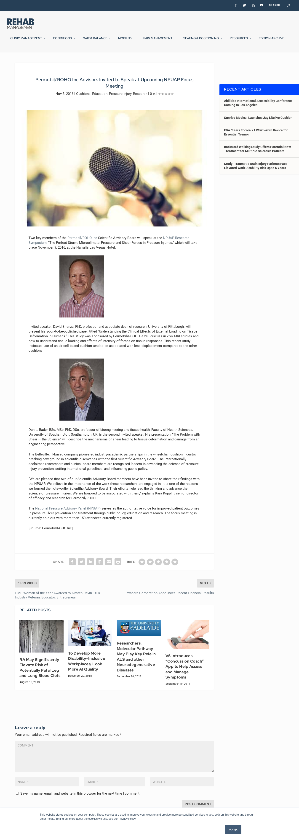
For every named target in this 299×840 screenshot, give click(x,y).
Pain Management (157, 41)
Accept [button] (233, 829)
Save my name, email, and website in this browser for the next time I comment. (80, 804)
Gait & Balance (95, 41)
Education (99, 104)
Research (140, 104)
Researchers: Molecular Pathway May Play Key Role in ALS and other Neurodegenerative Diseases (136, 667)
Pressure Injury (120, 104)
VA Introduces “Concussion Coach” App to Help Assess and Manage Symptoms (185, 677)
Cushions (83, 104)
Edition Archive (271, 41)
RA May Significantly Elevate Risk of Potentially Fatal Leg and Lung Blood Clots (39, 678)
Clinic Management (26, 41)
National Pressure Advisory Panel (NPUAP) (68, 519)
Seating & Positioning (201, 41)
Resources (239, 41)
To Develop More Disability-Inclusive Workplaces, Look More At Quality (86, 671)
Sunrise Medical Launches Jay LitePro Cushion (258, 128)
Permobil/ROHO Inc (82, 248)
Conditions (62, 41)
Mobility (125, 41)
